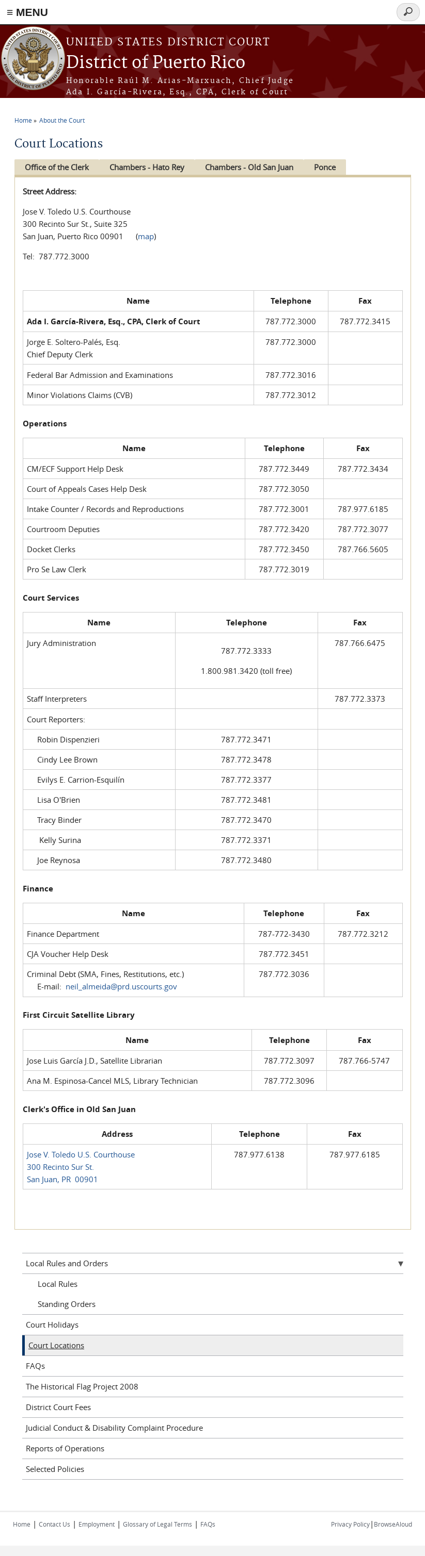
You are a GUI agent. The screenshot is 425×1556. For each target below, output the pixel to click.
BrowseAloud (393, 1524)
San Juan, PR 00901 (62, 1179)
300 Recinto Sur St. (60, 1167)
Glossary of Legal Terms (157, 1524)
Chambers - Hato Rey (149, 167)
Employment (96, 1524)
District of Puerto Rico (155, 63)
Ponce (332, 167)
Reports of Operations (65, 1448)
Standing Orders (67, 1304)
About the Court (62, 120)
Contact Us (54, 1524)
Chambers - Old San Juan (254, 167)
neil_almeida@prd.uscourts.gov (121, 986)
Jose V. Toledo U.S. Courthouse (81, 1154)
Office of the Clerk (57, 167)
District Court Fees (58, 1407)
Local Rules (57, 1284)
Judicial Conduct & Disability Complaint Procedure (114, 1427)
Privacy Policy (350, 1524)
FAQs (35, 1366)
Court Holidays (52, 1324)
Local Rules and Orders (67, 1263)
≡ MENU (27, 12)
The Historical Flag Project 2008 (82, 1386)
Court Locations (56, 1345)
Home (23, 120)
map (146, 236)
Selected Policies (55, 1469)
